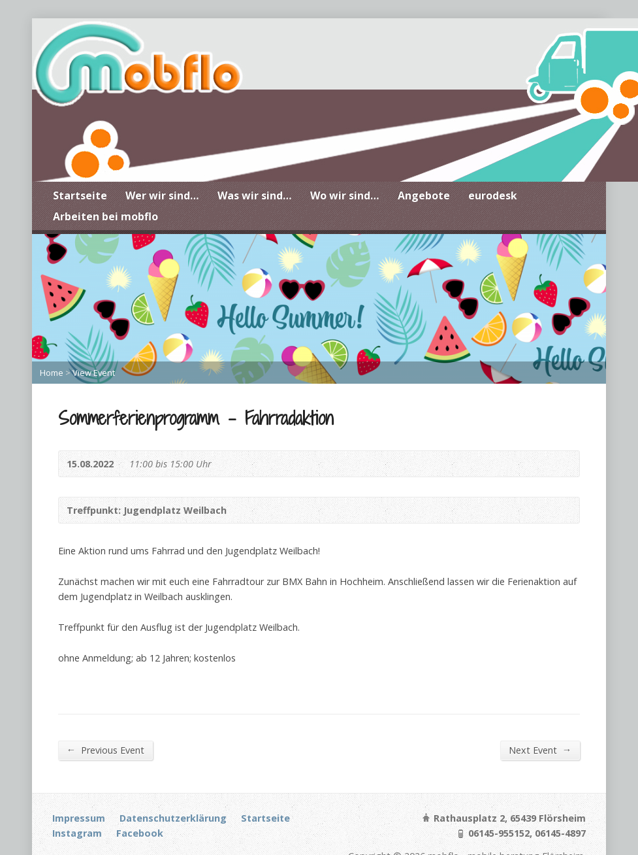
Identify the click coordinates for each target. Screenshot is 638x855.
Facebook (139, 833)
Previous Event (105, 749)
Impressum (78, 818)
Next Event (540, 749)
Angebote (424, 195)
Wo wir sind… (344, 195)
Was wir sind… (254, 195)
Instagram (77, 833)
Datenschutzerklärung (173, 818)
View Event (93, 372)
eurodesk (492, 195)
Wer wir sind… (162, 195)
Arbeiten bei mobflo (105, 216)
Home (51, 372)
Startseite (80, 195)
